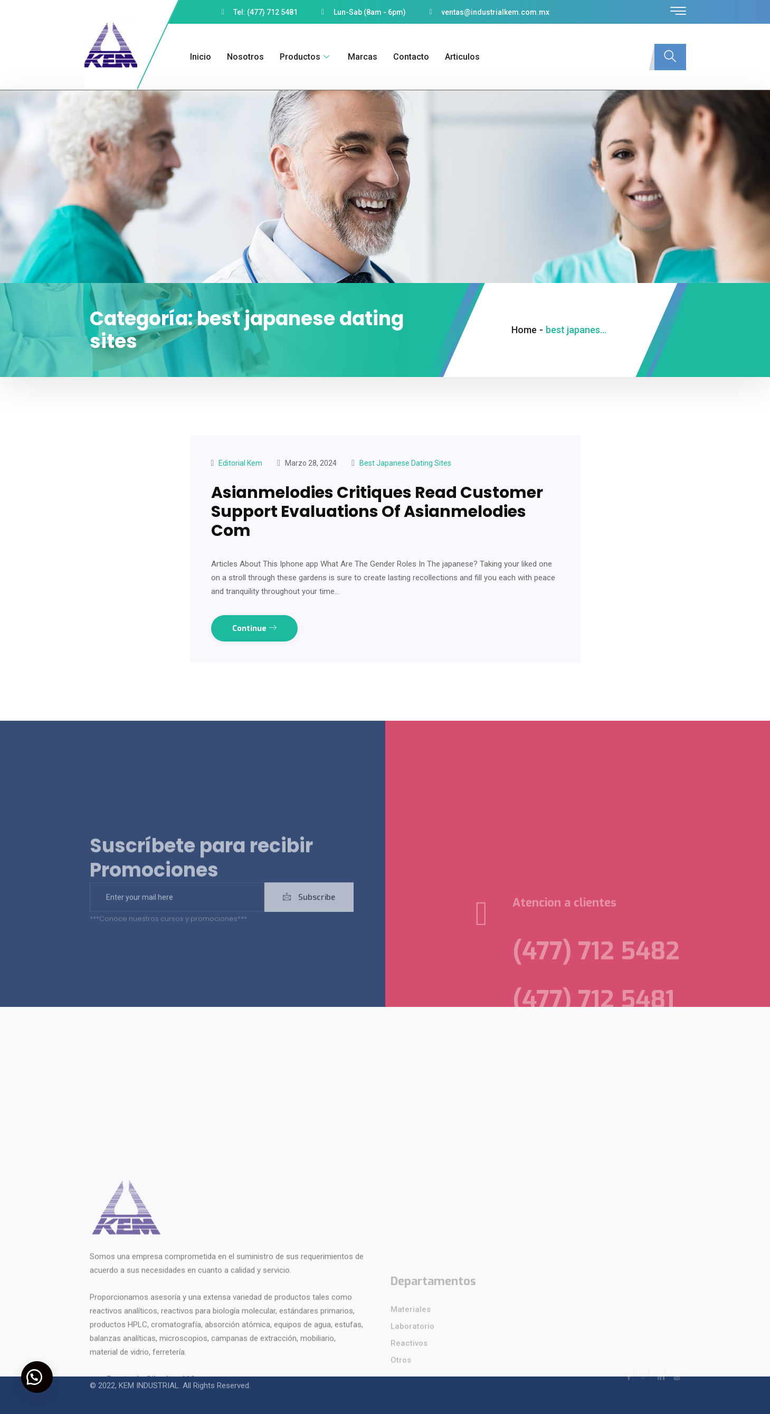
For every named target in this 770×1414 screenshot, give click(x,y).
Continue (254, 628)
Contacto (411, 57)
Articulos (462, 57)
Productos (306, 57)
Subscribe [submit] (309, 910)
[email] (177, 910)
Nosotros (245, 57)
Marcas (362, 57)
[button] (37, 1377)
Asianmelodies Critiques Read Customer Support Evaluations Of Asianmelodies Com (377, 512)
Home (524, 329)
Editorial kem (240, 463)
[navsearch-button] (670, 57)
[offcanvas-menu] (678, 11)
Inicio (200, 57)
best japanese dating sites (405, 463)
